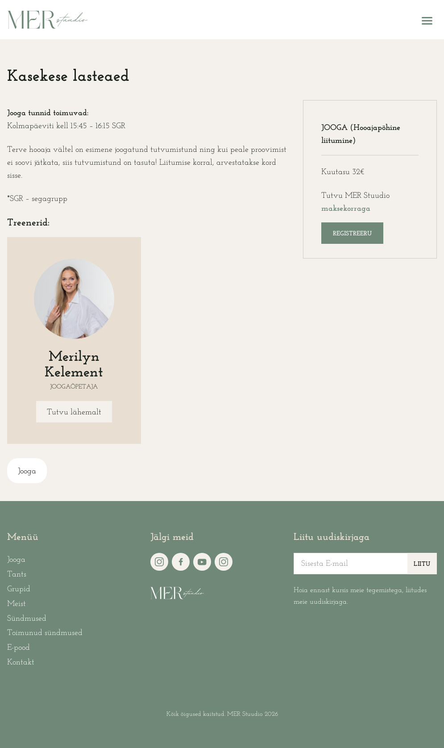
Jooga (27, 471)
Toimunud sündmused (45, 633)
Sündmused (26, 618)
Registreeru (352, 233)
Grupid (18, 589)
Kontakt (20, 662)
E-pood (18, 648)
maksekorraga (345, 209)
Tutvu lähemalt (74, 412)
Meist (16, 604)
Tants (16, 574)
